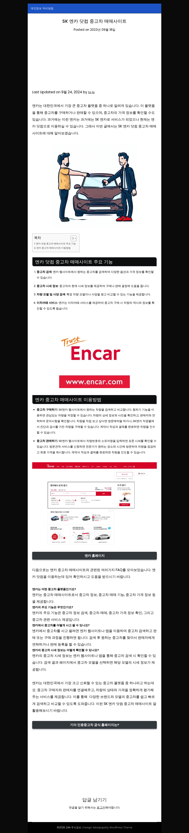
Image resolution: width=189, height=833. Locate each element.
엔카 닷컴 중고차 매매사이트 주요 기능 (58, 243)
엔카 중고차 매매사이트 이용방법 (55, 248)
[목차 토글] (76, 238)
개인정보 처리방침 (42, 8)
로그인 (101, 807)
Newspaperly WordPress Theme (112, 827)
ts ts (91, 92)
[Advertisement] (94, 62)
